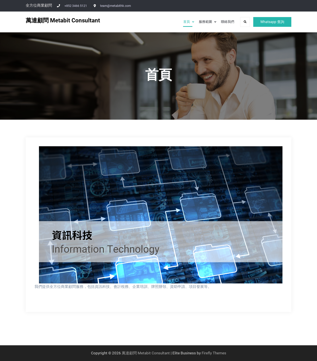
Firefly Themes (214, 353)
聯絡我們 (227, 22)
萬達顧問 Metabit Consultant (63, 20)
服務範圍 (205, 22)
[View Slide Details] (160, 214)
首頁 (186, 22)
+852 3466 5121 (75, 6)
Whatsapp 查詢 (272, 22)
